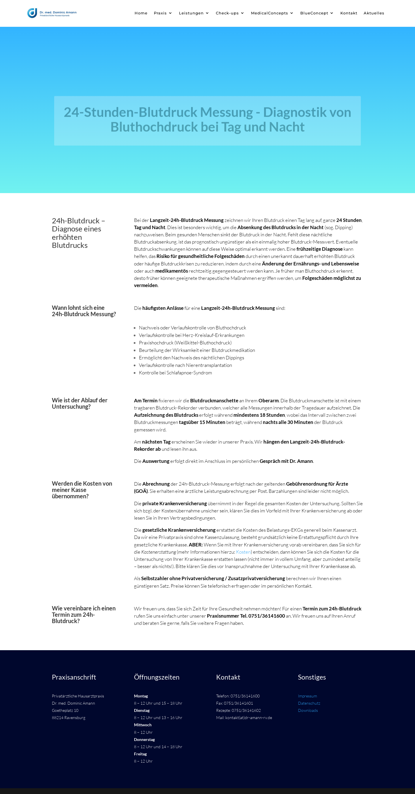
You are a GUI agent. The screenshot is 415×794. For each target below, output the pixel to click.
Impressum (307, 695)
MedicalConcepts (269, 13)
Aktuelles (374, 13)
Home (141, 13)
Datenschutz (309, 703)
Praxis (160, 13)
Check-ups (227, 13)
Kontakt (348, 13)
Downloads (308, 710)
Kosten (243, 552)
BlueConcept (314, 13)
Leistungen (191, 13)
